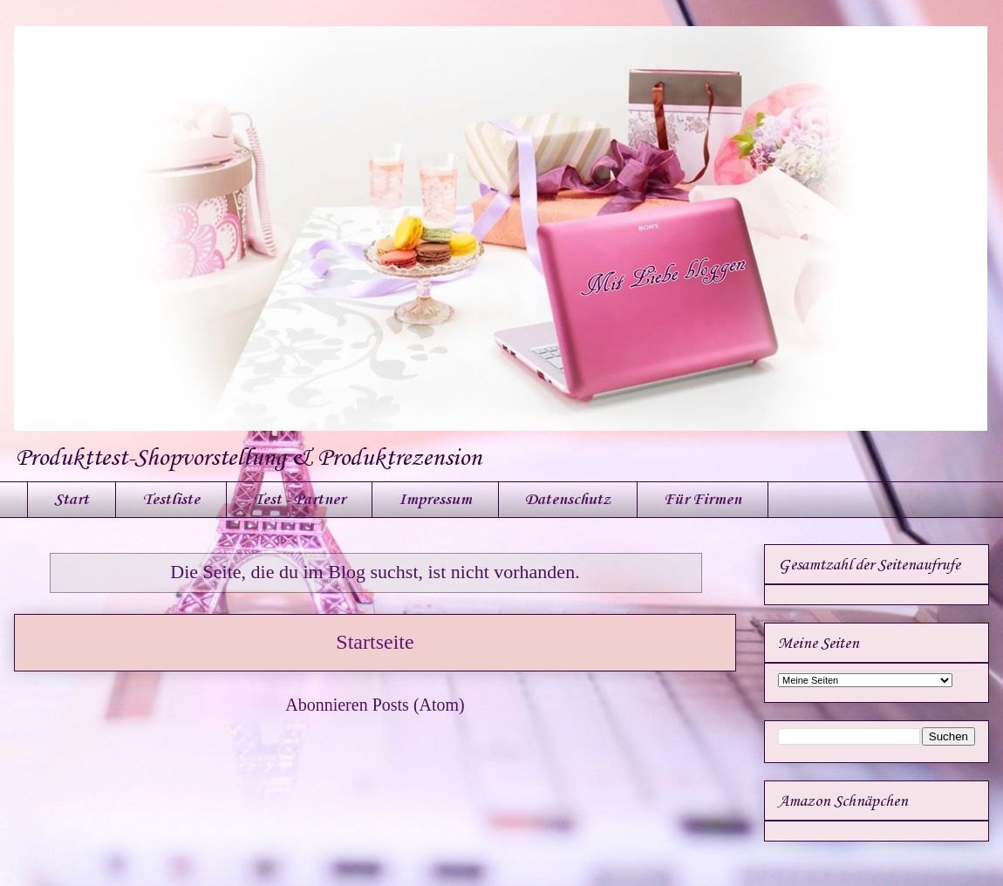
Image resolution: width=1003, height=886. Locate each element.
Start (71, 499)
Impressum (435, 499)
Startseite (374, 641)
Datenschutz (568, 499)
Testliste (171, 499)
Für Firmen (702, 499)
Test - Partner (299, 499)
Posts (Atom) (418, 704)
